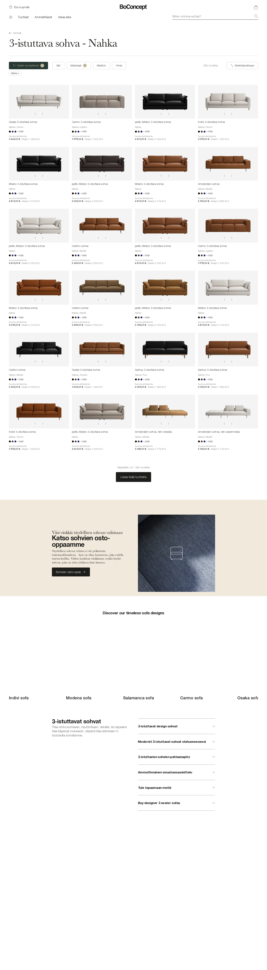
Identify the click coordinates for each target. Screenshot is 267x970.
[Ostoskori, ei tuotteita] (256, 7)
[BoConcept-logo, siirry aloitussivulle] (133, 7)
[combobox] (215, 16)
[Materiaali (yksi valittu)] (79, 65)
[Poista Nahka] (15, 73)
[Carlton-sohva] (102, 225)
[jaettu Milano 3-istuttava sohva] (165, 102)
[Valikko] (10, 17)
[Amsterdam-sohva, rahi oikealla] (165, 411)
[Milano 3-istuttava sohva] (39, 164)
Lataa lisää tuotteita (133, 477)
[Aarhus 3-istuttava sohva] (165, 349)
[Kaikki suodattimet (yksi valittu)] (28, 65)
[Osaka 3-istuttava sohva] (39, 102)
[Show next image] (42, 114)
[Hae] (256, 16)
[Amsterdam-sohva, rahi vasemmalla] (228, 411)
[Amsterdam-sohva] (228, 164)
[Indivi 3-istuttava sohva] (228, 102)
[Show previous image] (35, 114)
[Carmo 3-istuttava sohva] (102, 102)
